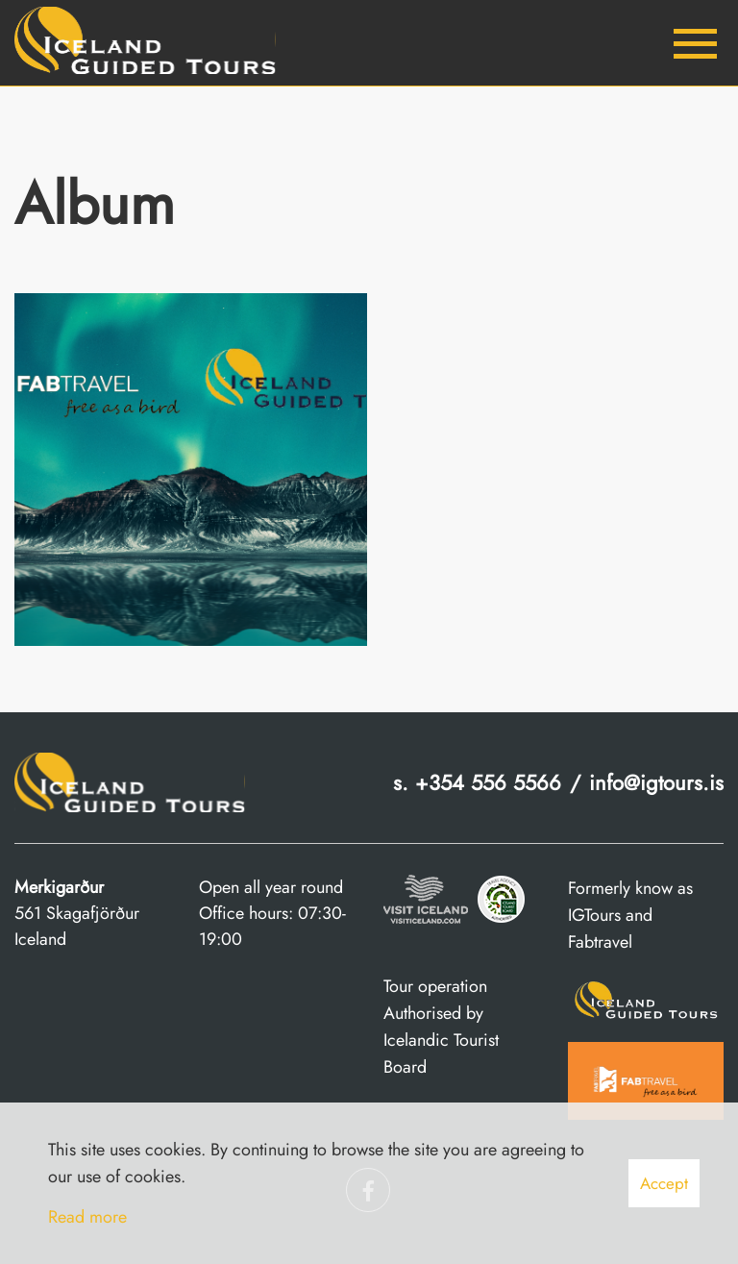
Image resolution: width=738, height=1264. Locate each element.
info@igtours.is (656, 782)
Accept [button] (664, 1183)
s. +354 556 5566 (477, 782)
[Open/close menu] (695, 43)
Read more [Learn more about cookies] (87, 1216)
